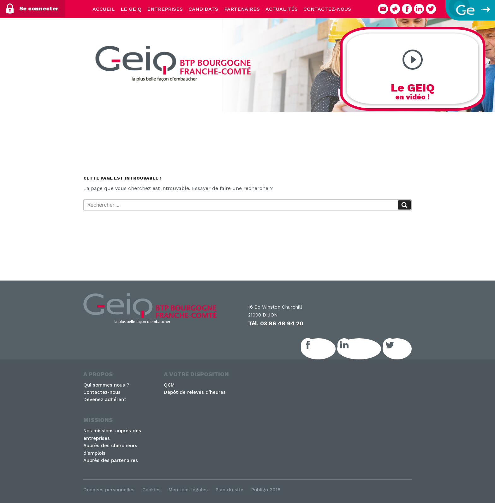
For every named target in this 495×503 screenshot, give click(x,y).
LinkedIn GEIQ (366, 348)
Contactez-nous (327, 9)
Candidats (203, 9)
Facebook (325, 348)
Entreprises (165, 9)
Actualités (281, 9)
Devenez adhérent (104, 399)
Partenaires (242, 9)
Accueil (103, 9)
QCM (169, 385)
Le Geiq (131, 9)
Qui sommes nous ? (106, 385)
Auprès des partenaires (110, 460)
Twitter (404, 348)
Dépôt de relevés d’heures (195, 392)
